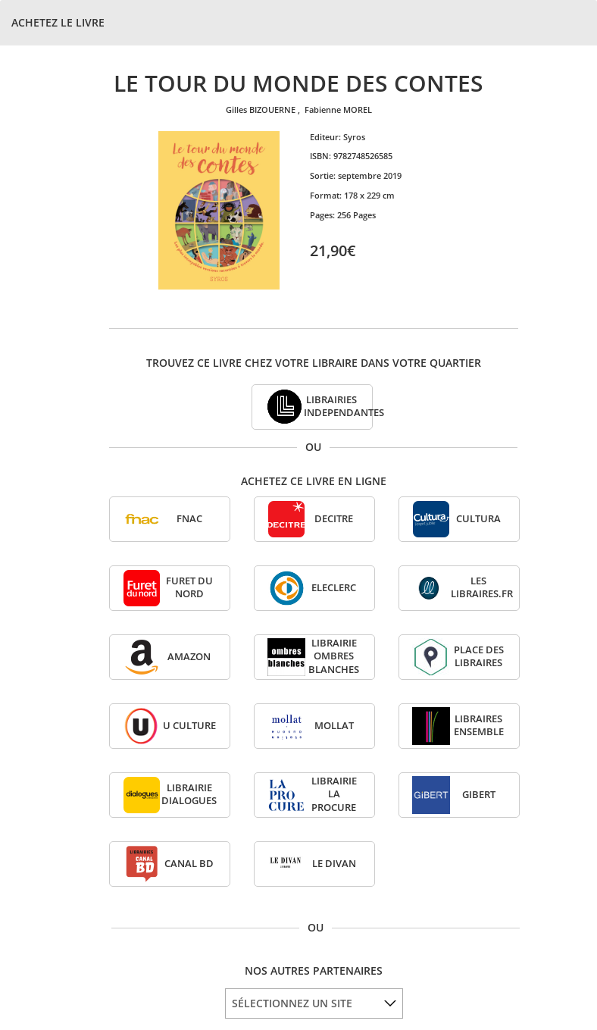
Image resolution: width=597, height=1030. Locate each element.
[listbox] (314, 1003)
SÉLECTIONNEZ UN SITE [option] (292, 1003)
